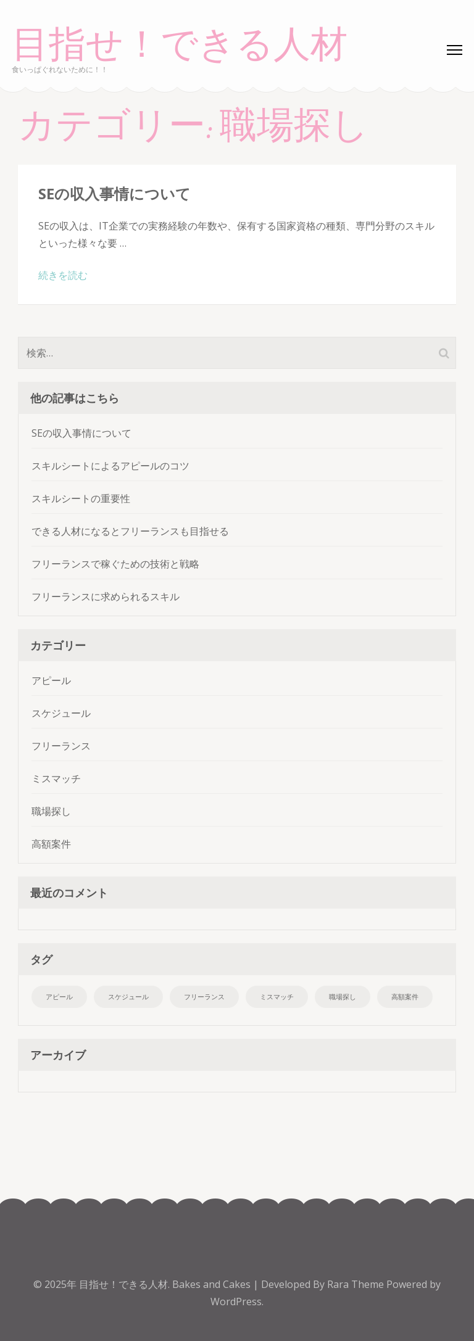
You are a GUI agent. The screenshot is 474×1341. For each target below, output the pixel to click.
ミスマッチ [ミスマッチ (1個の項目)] (277, 996)
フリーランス (61, 746)
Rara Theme (356, 1284)
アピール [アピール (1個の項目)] (59, 996)
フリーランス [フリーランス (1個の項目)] (204, 996)
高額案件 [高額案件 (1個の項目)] (404, 996)
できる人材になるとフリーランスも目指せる (130, 531)
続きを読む (63, 275)
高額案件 (51, 844)
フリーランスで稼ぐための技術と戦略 (115, 564)
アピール (51, 680)
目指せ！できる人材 (179, 44)
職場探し (51, 811)
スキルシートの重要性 (80, 498)
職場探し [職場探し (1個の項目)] (342, 996)
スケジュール (61, 713)
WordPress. (237, 1301)
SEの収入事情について (114, 193)
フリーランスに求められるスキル (105, 596)
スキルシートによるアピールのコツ (110, 465)
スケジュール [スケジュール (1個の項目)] (128, 996)
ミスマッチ (56, 778)
